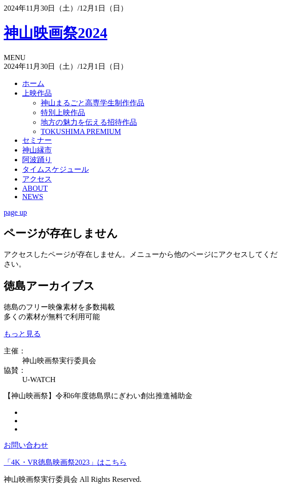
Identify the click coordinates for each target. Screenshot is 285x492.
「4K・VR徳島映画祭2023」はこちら (65, 462)
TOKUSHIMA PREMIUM (81, 131)
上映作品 (37, 93)
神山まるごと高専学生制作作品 (92, 103)
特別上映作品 (63, 112)
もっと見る (22, 334)
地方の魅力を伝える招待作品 (89, 122)
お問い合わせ (26, 445)
